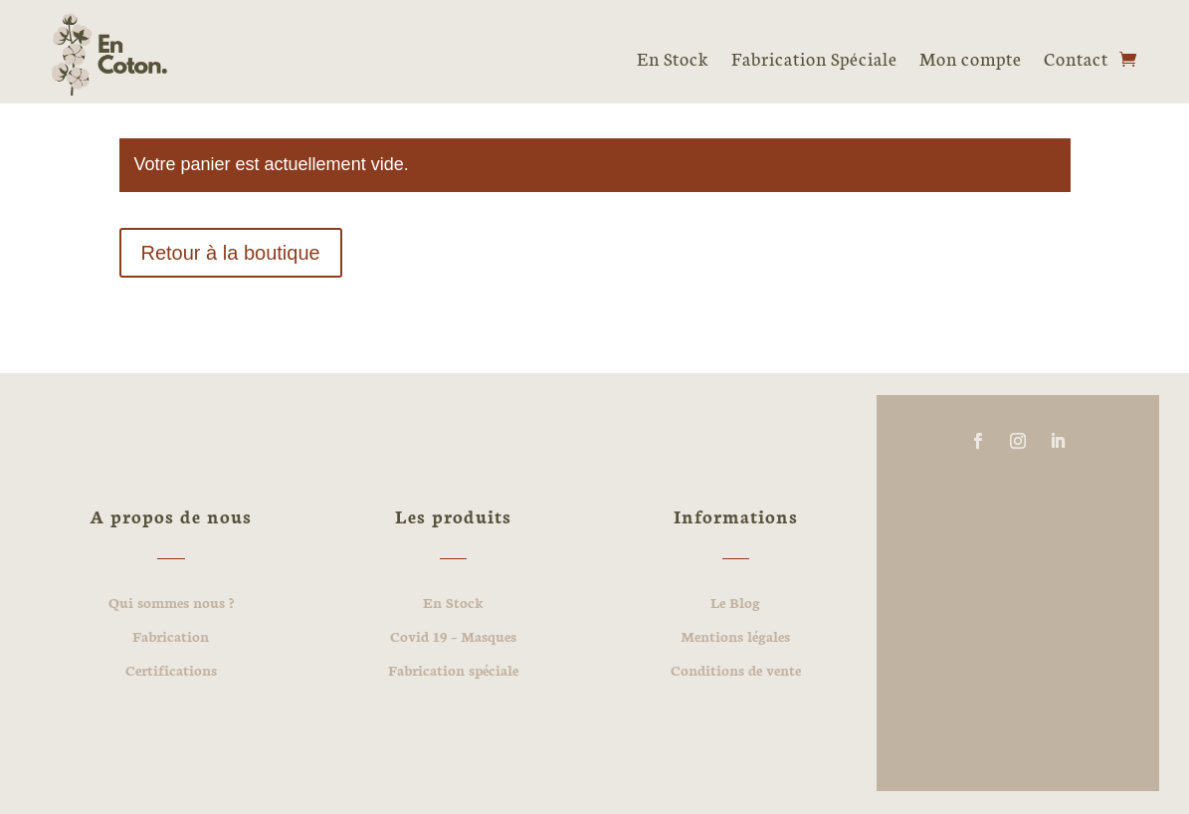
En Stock (673, 58)
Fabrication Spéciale (814, 58)
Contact (1076, 58)
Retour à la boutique (230, 253)
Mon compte (970, 58)
